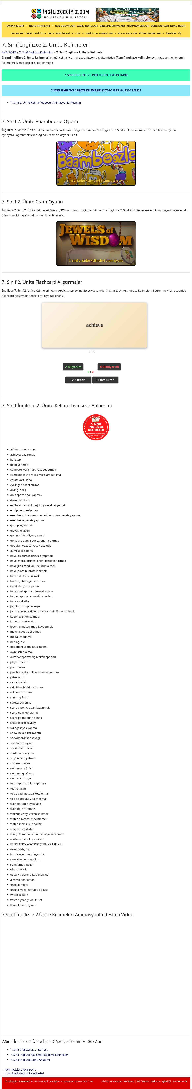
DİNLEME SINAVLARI (112, 25)
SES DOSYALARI (65, 25)
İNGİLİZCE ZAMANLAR (101, 33)
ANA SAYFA (9, 52)
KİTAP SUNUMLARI (137, 25)
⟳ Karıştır (78, 380)
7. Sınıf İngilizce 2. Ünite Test (29, 1049)
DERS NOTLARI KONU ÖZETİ (168, 25)
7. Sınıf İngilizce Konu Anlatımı (30, 1060)
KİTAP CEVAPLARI (152, 33)
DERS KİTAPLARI (41, 26)
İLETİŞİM (171, 33)
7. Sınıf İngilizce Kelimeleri (36, 52)
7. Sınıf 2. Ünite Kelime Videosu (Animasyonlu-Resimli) (45, 102)
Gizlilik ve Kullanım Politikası (117, 1081)
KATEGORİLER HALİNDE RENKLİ (96, 90)
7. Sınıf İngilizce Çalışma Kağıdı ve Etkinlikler (39, 1055)
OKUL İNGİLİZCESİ (61, 33)
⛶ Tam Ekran (105, 380)
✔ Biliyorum (73, 367)
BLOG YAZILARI (127, 33)
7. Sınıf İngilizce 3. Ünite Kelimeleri (24, 1073)
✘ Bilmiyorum (109, 367)
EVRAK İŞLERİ (17, 26)
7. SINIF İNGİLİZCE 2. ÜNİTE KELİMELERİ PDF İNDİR (96, 75)
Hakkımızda (180, 1081)
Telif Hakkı (143, 1081)
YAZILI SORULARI (87, 25)
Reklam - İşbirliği (161, 1081)
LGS (80, 33)
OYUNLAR (17, 33)
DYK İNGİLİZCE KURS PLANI (20, 1069)
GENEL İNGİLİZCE (35, 33)
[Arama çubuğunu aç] (179, 33)
